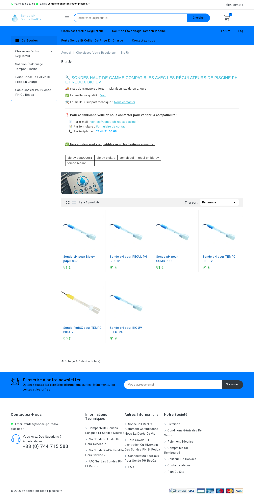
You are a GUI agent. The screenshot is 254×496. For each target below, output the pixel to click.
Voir (103, 95)
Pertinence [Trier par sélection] (219, 202)
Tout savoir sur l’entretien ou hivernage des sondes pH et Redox (142, 445)
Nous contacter (124, 102)
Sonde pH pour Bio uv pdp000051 (79, 258)
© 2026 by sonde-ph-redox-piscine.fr (36, 491)
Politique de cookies (181, 459)
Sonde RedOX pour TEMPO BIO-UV (82, 330)
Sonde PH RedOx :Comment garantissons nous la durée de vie (141, 429)
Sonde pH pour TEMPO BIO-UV (219, 258)
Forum (225, 31)
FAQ (130, 467)
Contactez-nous (26, 414)
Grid (68, 202)
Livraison (173, 424)
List (74, 202)
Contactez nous (143, 40)
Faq (240, 31)
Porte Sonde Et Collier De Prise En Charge (92, 40)
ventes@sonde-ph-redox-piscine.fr (69, 3)
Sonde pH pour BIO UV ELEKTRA (126, 330)
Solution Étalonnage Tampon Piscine (139, 31)
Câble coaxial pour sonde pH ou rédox (33, 92)
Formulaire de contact (111, 126)
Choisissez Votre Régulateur (82, 31)
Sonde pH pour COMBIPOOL (167, 258)
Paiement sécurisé (180, 441)
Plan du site (175, 472)
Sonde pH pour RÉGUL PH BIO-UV (128, 258)
